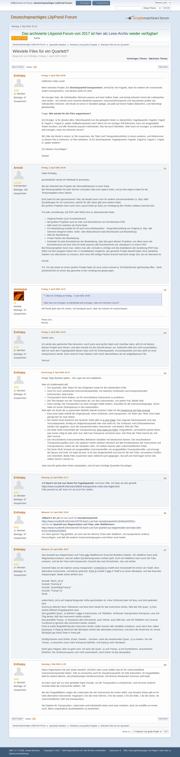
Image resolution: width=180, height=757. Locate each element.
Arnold (18, 167)
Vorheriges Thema (137, 58)
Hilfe (125, 750)
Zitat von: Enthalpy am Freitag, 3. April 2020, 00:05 (68, 296)
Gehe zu (126, 731)
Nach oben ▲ (165, 750)
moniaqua (20, 289)
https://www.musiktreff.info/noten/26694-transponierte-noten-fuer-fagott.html (81, 486)
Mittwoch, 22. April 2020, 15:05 (55, 512)
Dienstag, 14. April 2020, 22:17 (54, 477)
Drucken (163, 67)
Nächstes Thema (158, 58)
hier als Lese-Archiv (112, 34)
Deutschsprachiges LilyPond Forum (44, 17)
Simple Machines (32, 750)
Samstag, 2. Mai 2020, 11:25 (53, 664)
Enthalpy (20, 75)
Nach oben (17, 719)
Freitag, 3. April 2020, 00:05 (53, 76)
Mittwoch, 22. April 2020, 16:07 (55, 549)
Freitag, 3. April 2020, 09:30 (53, 168)
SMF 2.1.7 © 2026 (16, 750)
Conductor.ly (100, 568)
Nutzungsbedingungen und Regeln (143, 750)
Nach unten (18, 67)
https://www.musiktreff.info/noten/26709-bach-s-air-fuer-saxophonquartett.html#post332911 (88, 521)
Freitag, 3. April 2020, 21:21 (53, 289)
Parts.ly (93, 571)
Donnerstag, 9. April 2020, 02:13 (55, 372)
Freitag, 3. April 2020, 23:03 (53, 332)
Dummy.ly (47, 629)
